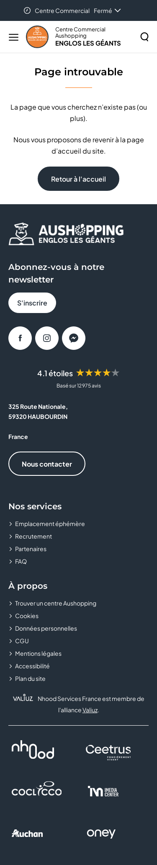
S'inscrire (32, 302)
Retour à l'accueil (78, 179)
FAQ (21, 561)
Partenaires (30, 548)
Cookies (27, 615)
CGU (22, 640)
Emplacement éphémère (50, 523)
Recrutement (33, 536)
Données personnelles (46, 628)
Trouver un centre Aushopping (55, 603)
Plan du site (30, 678)
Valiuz (90, 710)
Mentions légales (38, 653)
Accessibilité (32, 666)
